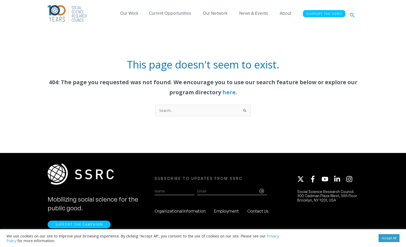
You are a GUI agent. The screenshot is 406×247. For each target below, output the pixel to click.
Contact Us (258, 212)
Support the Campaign (79, 227)
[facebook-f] (315, 180)
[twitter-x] (303, 180)
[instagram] (350, 180)
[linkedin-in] (339, 180)
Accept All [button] (389, 238)
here (229, 92)
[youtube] (327, 180)
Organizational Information (180, 212)
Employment (226, 212)
